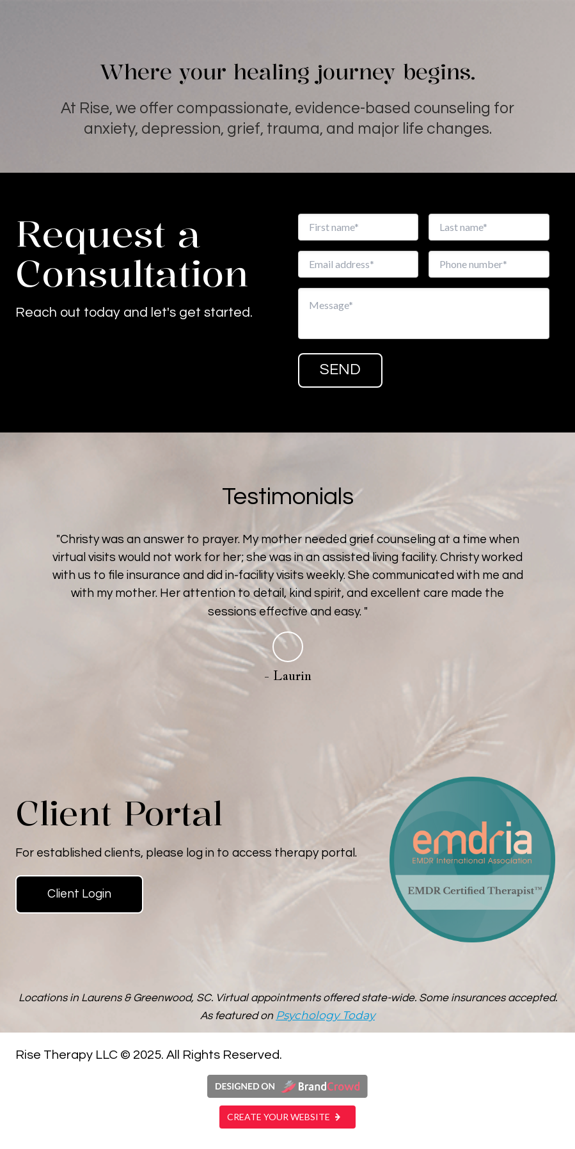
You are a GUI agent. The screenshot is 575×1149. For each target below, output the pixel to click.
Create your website (287, 1116)
